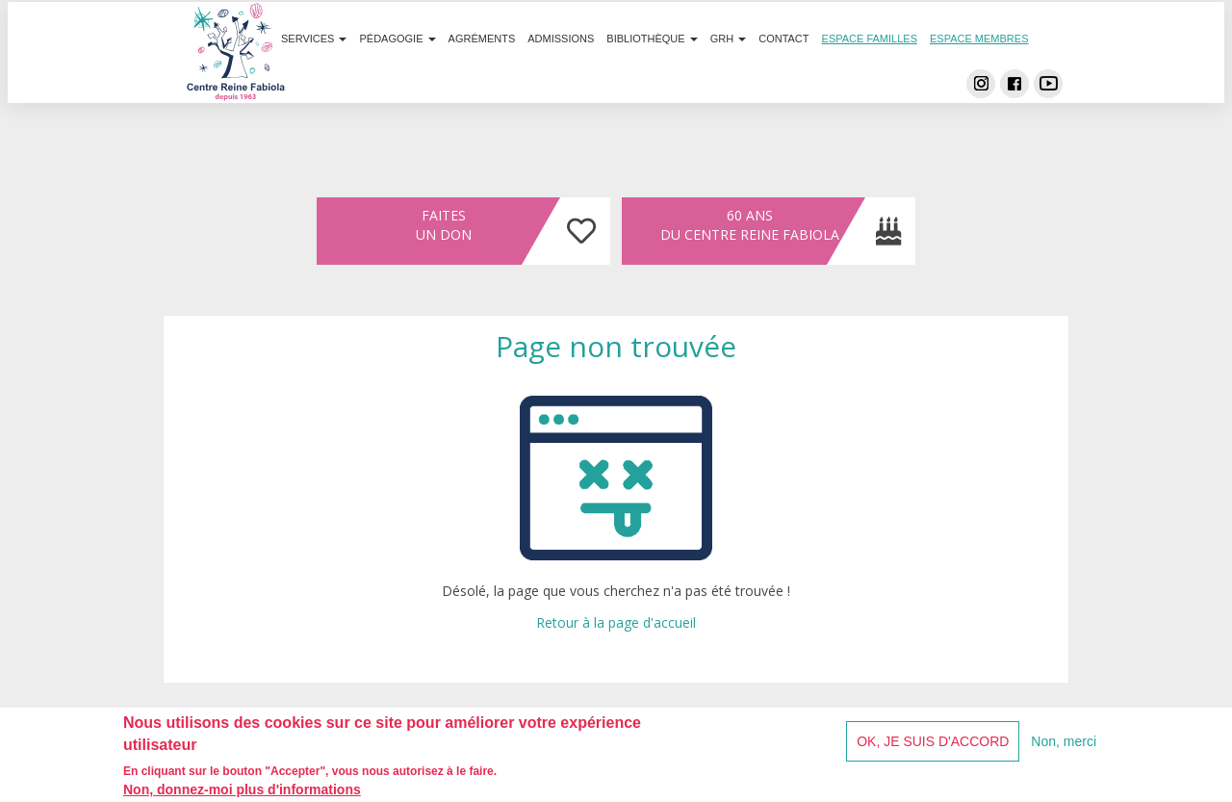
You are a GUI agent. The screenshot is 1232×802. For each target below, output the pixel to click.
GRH (728, 75)
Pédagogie (398, 75)
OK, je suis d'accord (933, 746)
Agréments (482, 75)
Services (314, 75)
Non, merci (1063, 746)
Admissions (560, 75)
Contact (783, 75)
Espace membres (979, 75)
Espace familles (869, 75)
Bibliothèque (651, 75)
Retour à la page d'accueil (616, 622)
